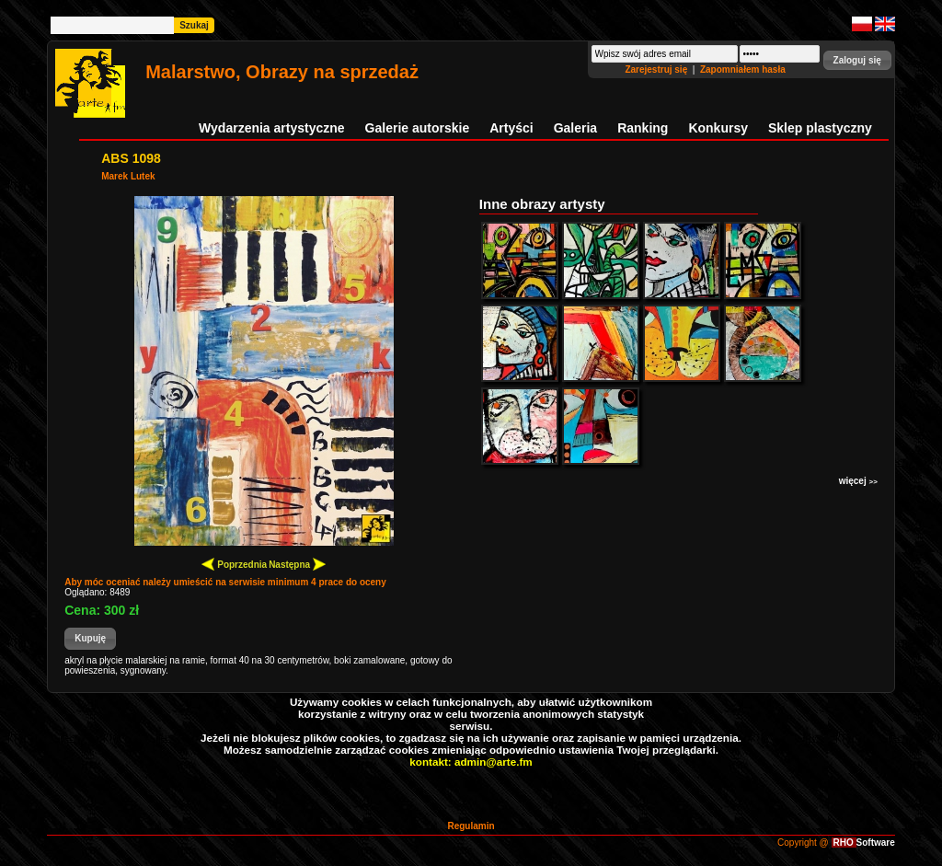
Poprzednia (234, 564)
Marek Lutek (128, 176)
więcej (858, 481)
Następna (297, 564)
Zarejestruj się (657, 69)
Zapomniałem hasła (743, 69)
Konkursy (718, 128)
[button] (857, 60)
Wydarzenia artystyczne (271, 128)
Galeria (575, 128)
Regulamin (470, 826)
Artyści (511, 128)
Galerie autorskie (417, 128)
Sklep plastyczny (820, 128)
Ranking (642, 128)
